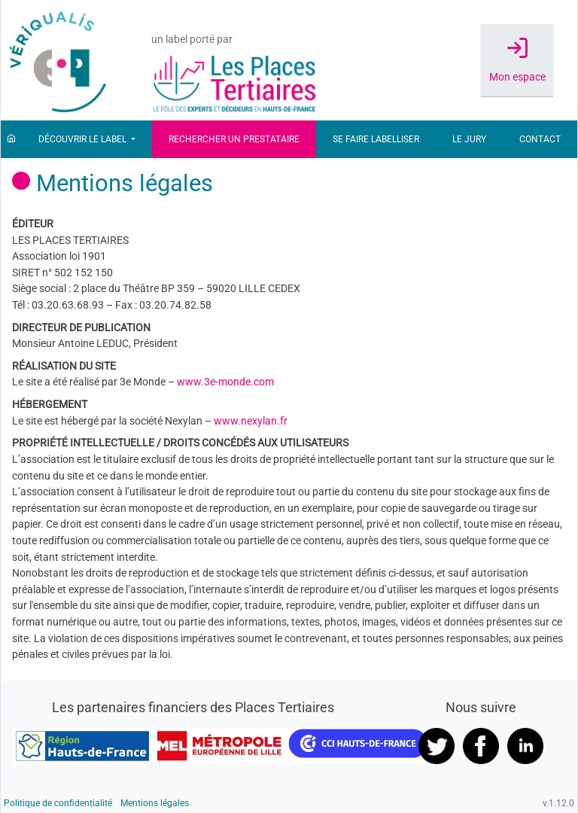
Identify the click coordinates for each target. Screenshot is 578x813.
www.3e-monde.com (225, 382)
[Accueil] (11, 139)
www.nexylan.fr (250, 421)
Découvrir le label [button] (83, 139)
